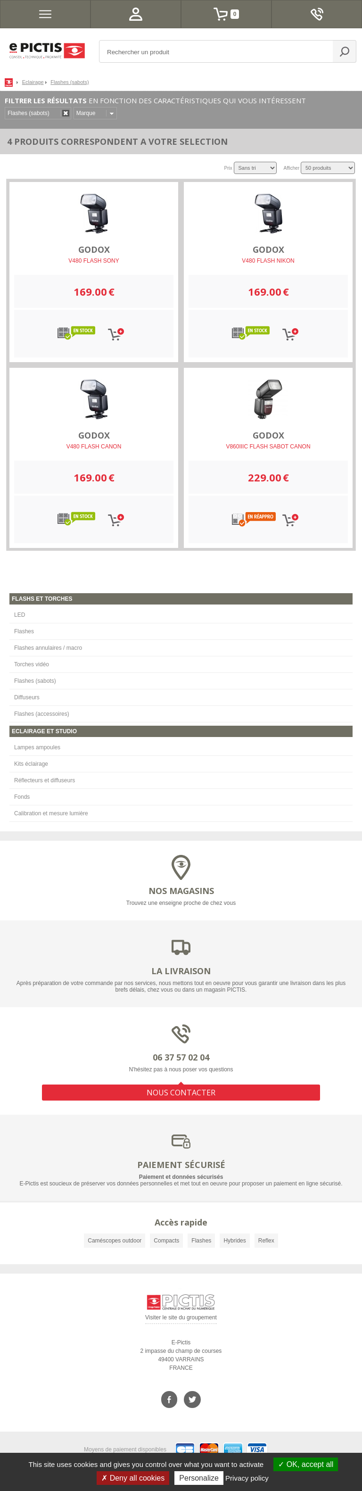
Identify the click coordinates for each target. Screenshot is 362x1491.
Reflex (266, 1240)
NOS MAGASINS (181, 890)
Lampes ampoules (37, 747)
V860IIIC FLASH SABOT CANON (268, 446)
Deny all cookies (133, 1478)
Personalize (199, 1478)
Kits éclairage (31, 764)
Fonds (22, 797)
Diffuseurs (27, 697)
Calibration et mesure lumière (51, 813)
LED (19, 615)
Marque (86, 113)
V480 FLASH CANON (94, 446)
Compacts (166, 1240)
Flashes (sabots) (35, 681)
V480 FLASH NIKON (268, 260)
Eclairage (33, 82)
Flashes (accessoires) (41, 714)
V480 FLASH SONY (93, 260)
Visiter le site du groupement (181, 1319)
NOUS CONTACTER (181, 1092)
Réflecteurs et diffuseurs (44, 780)
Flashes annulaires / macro (48, 648)
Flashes (24, 631)
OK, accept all (305, 1464)
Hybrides (234, 1240)
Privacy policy (247, 1478)
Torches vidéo (31, 664)
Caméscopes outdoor (114, 1240)
